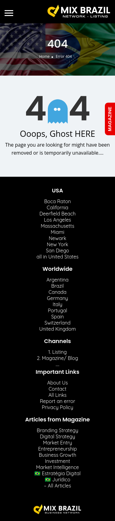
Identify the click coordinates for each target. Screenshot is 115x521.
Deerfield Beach (57, 214)
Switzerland (57, 323)
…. (57, 364)
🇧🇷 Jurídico (57, 479)
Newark (57, 238)
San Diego (57, 250)
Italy (58, 304)
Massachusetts (57, 226)
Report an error (57, 401)
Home (44, 56)
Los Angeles (57, 220)
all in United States (57, 257)
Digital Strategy (57, 436)
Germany (57, 298)
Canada (57, 292)
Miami (57, 232)
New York (57, 244)
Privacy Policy (57, 407)
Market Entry (57, 443)
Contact (57, 389)
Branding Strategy (58, 430)
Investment (57, 461)
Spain (57, 317)
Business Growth (57, 455)
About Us (57, 383)
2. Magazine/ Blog (57, 358)
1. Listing (57, 352)
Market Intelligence (57, 467)
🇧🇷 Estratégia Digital (57, 473)
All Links (57, 395)
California (57, 207)
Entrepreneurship (57, 449)
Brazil (57, 286)
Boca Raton (57, 201)
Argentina (57, 280)
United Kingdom (57, 329)
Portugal (57, 310)
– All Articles (57, 486)
